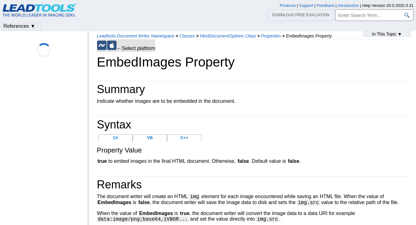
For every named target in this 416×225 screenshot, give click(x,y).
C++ (184, 137)
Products (288, 5)
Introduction (348, 5)
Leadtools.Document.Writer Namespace (135, 35)
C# (115, 137)
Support (306, 5)
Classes (187, 35)
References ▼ (19, 26)
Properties (271, 35)
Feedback (325, 5)
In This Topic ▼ (387, 34)
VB (150, 137)
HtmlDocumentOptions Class (228, 35)
